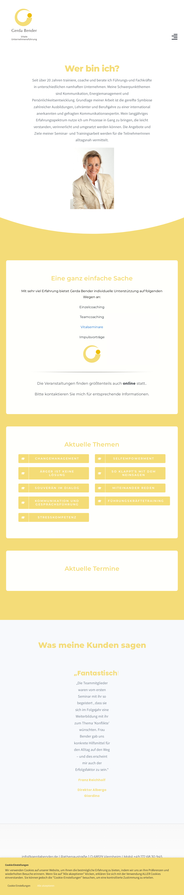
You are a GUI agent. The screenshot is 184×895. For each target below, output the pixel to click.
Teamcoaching (89, 317)
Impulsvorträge (89, 337)
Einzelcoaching (89, 307)
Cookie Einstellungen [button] (19, 885)
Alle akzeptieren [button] (45, 885)
